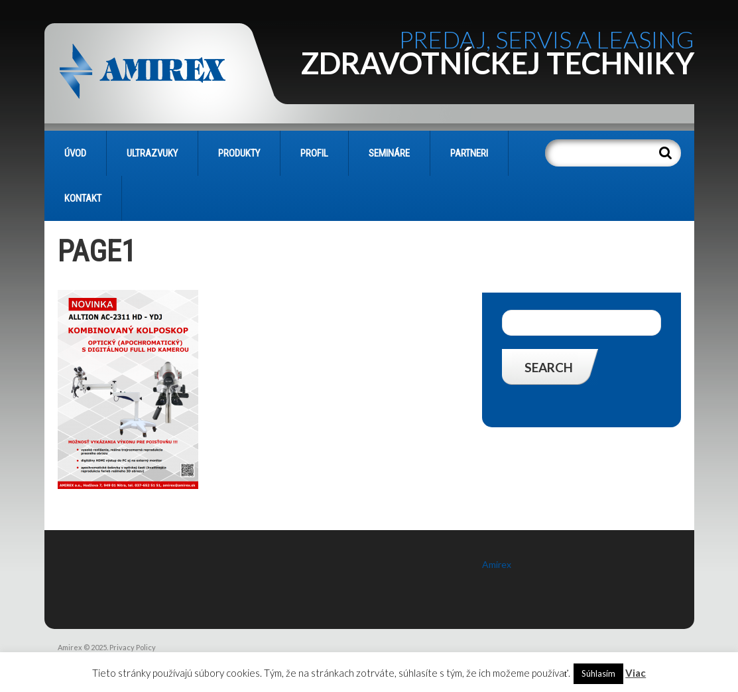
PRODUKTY (239, 153)
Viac (635, 673)
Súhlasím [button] (598, 673)
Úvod (75, 153)
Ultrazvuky (152, 153)
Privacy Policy (132, 647)
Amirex (496, 564)
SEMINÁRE (389, 153)
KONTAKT (82, 198)
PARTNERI (469, 153)
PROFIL (314, 153)
